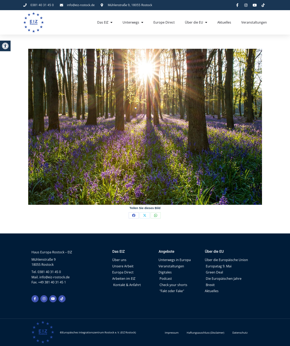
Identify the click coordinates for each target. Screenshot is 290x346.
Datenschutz (240, 332)
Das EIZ (104, 22)
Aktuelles (224, 22)
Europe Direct (164, 22)
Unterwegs (133, 22)
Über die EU (196, 22)
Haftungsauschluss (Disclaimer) (205, 332)
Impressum (172, 332)
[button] (5, 46)
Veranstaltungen (254, 22)
